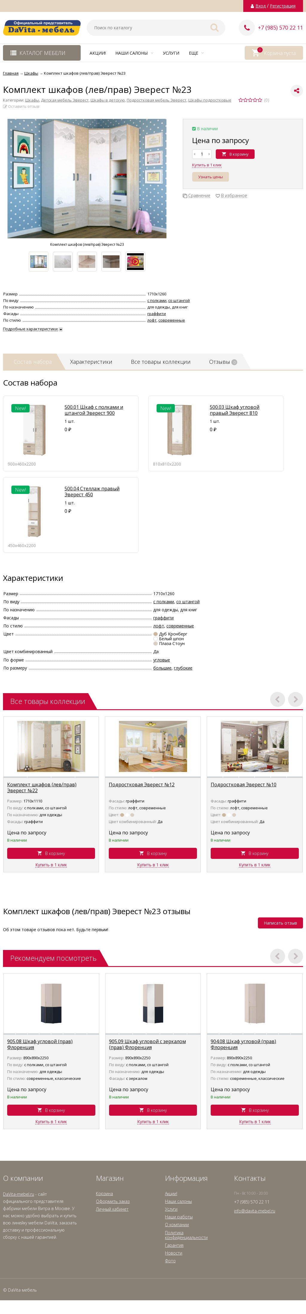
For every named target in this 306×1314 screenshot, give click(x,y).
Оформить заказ (113, 1201)
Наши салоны (134, 53)
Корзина (104, 1193)
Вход (260, 6)
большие (162, 668)
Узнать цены (210, 176)
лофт (152, 320)
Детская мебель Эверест (65, 100)
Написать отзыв (280, 923)
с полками (156, 300)
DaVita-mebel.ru (18, 1194)
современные (171, 320)
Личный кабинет (112, 1209)
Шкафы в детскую (108, 100)
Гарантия (174, 1245)
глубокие (183, 668)
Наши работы (179, 1217)
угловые (161, 660)
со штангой (179, 300)
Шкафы (32, 100)
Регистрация (283, 6)
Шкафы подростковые (209, 100)
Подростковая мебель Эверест (156, 100)
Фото (170, 1261)
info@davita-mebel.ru (254, 1211)
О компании (177, 1224)
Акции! (98, 53)
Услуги (171, 53)
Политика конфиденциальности (186, 1235)
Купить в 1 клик (207, 165)
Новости (173, 1253)
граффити (156, 313)
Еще (196, 53)
